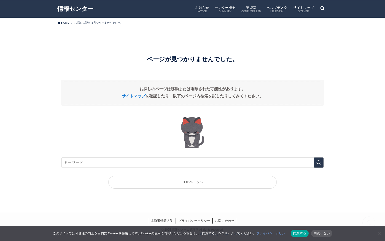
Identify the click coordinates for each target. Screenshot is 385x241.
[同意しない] (378, 233)
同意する (299, 233)
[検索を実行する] (319, 162)
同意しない (322, 233)
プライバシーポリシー (194, 221)
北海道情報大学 (162, 221)
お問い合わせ (224, 221)
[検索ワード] (192, 162)
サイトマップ (133, 96)
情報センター (75, 9)
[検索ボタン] (322, 9)
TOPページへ (192, 182)
